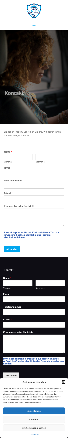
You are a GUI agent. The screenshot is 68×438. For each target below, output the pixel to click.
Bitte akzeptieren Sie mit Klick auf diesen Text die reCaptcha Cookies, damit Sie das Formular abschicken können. (32, 235)
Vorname (8, 161)
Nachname (40, 161)
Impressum (34, 434)
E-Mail (8, 193)
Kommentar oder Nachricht (19, 206)
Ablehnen (34, 419)
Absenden (11, 249)
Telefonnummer (13, 180)
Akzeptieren (34, 411)
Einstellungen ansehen (34, 428)
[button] (63, 382)
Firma (7, 167)
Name (8, 151)
